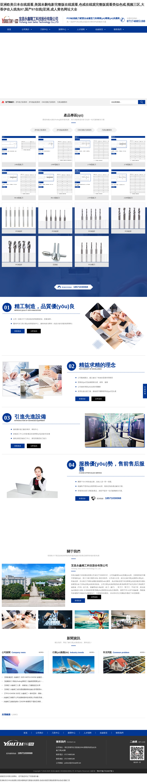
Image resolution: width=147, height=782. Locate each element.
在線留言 (99, 29)
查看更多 (78, 601)
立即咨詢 (94, 601)
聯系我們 (117, 29)
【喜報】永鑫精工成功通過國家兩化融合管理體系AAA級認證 (24, 690)
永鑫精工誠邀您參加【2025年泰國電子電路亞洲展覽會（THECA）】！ (24, 702)
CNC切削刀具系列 (48, 102)
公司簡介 (25, 29)
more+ (41, 653)
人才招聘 (81, 29)
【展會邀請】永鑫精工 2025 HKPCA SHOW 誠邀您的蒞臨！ (24, 678)
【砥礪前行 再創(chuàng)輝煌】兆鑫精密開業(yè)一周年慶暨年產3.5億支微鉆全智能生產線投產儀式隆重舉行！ (24, 682)
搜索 (141, 102)
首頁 (9, 29)
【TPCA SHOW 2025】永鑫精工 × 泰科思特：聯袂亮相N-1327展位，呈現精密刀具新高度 (24, 694)
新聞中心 (62, 29)
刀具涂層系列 (62, 102)
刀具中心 (44, 29)
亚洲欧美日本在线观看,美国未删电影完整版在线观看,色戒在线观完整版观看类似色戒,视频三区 (35, 781)
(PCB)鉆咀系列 (34, 102)
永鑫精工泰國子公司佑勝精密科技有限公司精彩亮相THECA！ (24, 698)
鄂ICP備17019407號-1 (105, 771)
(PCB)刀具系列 (21, 102)
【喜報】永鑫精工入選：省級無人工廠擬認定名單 (22, 686)
